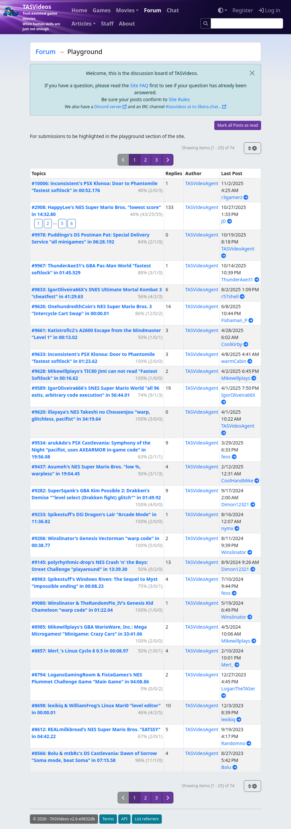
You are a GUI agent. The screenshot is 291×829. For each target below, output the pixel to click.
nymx (230, 528)
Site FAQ (139, 85)
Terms (108, 819)
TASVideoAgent (201, 183)
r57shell (232, 296)
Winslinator (236, 552)
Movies (125, 10)
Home (79, 10)
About (127, 23)
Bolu (229, 767)
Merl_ (230, 664)
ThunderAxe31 (240, 279)
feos (229, 456)
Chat (172, 10)
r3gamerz (234, 197)
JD (226, 221)
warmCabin (236, 361)
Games (102, 10)
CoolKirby (234, 344)
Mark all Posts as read (237, 125)
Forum (152, 10)
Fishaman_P (237, 320)
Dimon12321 (238, 504)
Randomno (236, 743)
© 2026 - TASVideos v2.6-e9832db (64, 819)
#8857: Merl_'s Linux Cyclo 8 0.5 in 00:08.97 (80, 651)
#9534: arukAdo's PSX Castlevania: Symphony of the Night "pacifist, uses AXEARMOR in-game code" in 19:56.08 (91, 450)
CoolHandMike (240, 480)
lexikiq (231, 719)
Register (243, 10)
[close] (251, 73)
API (124, 819)
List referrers (147, 819)
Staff (107, 23)
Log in (269, 10)
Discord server (108, 106)
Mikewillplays (238, 378)
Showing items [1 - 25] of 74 (208, 148)
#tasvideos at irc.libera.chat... (193, 106)
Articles (81, 23)
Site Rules (179, 99)
